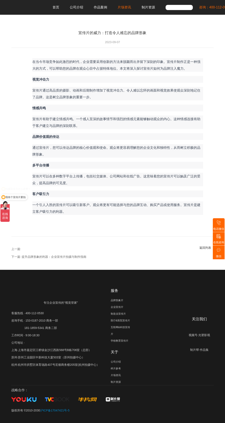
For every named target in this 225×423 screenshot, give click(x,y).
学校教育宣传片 (119, 340)
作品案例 (100, 7)
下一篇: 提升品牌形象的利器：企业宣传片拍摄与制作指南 (49, 256)
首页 (56, 7)
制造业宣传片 (118, 313)
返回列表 (205, 247)
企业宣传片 (117, 307)
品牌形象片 (117, 300)
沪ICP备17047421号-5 (55, 410)
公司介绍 (76, 7)
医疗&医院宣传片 (120, 320)
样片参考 (116, 368)
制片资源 (148, 7)
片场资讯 (124, 7)
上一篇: (16, 249)
